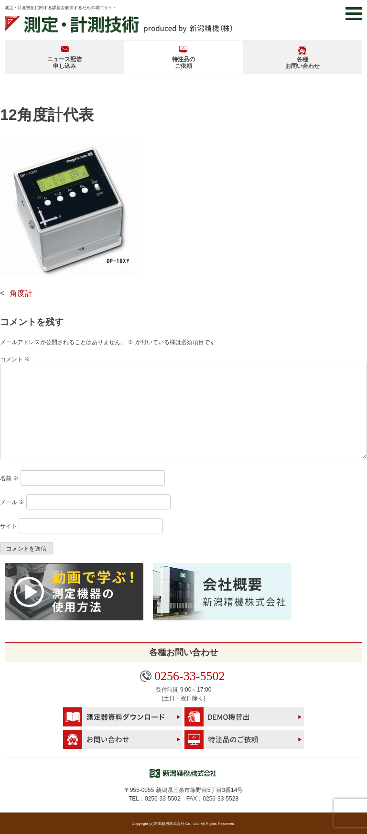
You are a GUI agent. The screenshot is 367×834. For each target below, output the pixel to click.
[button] (353, 13)
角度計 (21, 293)
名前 (9, 478)
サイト (8, 526)
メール (12, 502)
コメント (15, 359)
